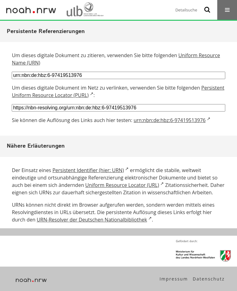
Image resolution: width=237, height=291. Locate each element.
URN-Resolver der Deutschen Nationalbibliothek (92, 219)
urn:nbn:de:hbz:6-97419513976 (170, 120)
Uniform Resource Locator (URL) (122, 185)
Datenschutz (209, 279)
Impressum (174, 279)
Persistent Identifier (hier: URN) (88, 170)
